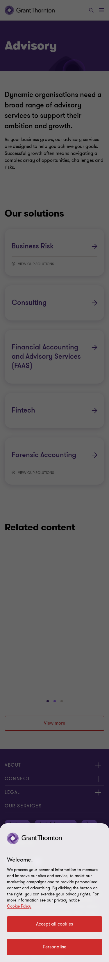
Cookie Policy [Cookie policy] (19, 906)
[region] (54, 892)
